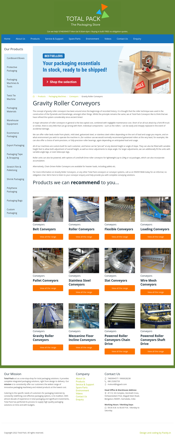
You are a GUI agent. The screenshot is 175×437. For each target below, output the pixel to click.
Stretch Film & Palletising (14, 168)
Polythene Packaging (12, 190)
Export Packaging (15, 145)
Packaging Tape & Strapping (15, 156)
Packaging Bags (14, 200)
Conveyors (73, 96)
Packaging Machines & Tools (13, 83)
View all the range (48, 236)
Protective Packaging (12, 69)
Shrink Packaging (15, 179)
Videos (108, 38)
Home (7, 38)
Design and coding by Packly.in (155, 432)
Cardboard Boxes (15, 58)
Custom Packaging (12, 211)
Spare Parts (75, 38)
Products (35, 38)
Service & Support (54, 38)
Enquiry (137, 38)
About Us (20, 38)
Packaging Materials (12, 109)
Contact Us (122, 38)
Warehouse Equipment (12, 122)
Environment (92, 38)
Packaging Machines (57, 96)
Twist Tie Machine (11, 97)
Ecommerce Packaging (13, 134)
